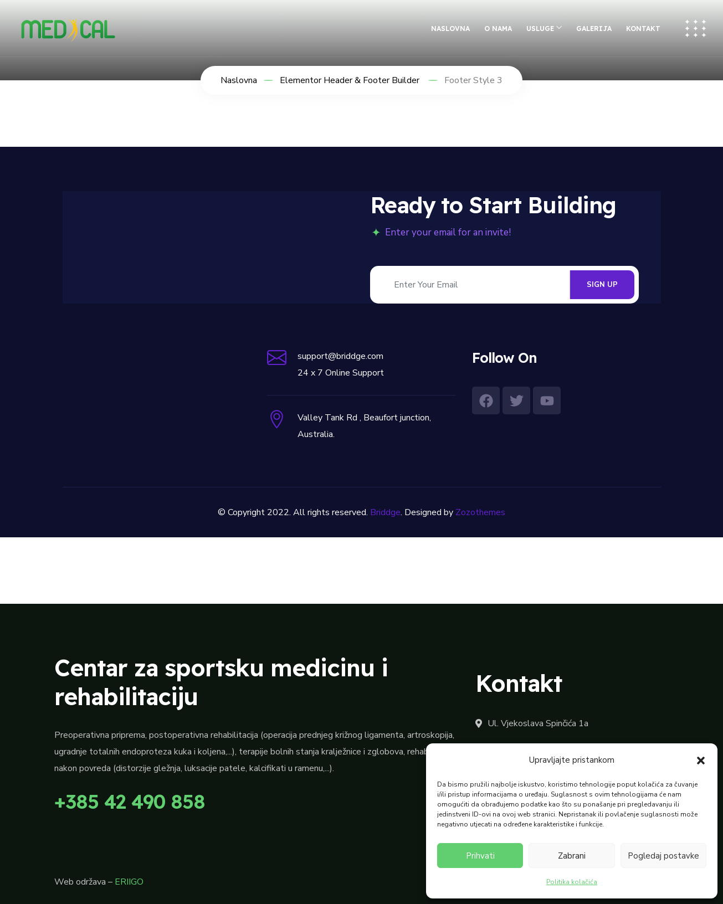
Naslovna (450, 28)
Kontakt (643, 28)
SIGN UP (602, 285)
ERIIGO (129, 882)
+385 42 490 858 (129, 801)
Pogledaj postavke (663, 855)
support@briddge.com (340, 356)
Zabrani (572, 855)
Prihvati (480, 855)
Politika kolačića (571, 881)
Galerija (594, 28)
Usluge (540, 28)
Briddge (385, 512)
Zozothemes (480, 512)
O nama (498, 28)
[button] (700, 760)
